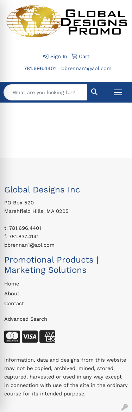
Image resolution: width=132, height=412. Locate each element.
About (11, 293)
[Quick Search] (45, 92)
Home (11, 284)
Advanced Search (25, 319)
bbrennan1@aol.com (86, 68)
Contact (14, 303)
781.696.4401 (40, 68)
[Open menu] (118, 92)
